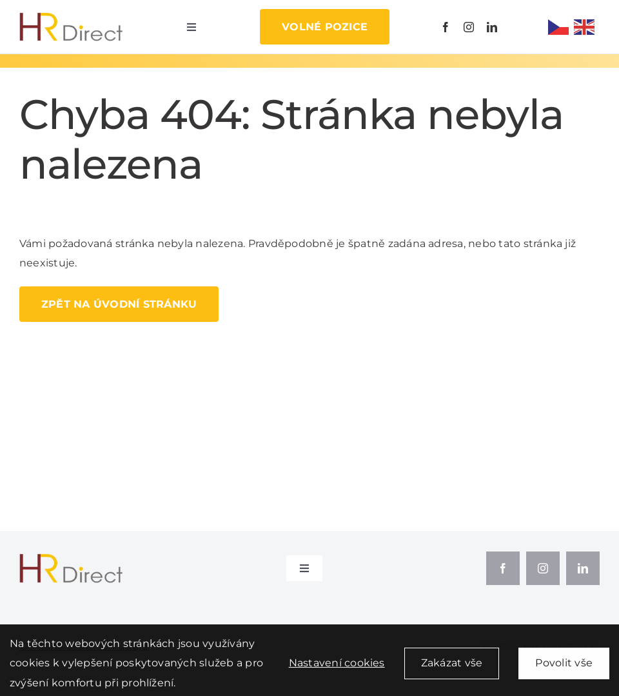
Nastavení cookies (337, 667)
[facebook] (445, 27)
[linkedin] (492, 27)
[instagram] (469, 27)
